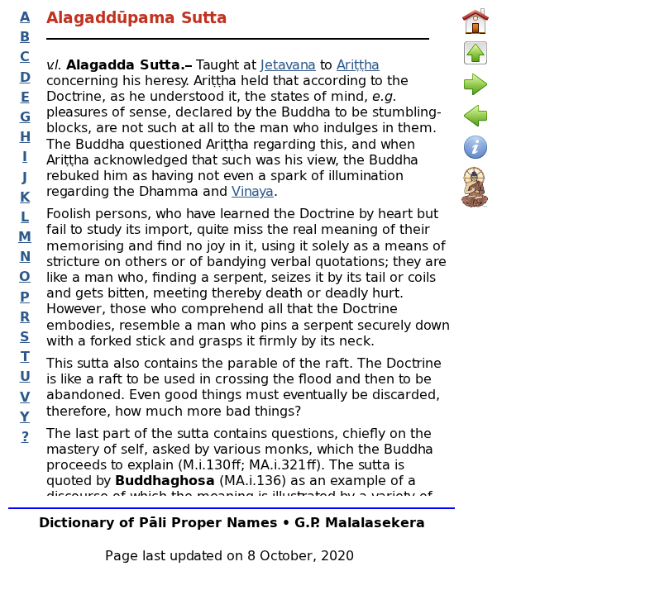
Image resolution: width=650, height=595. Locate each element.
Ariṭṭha (358, 64)
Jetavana (288, 64)
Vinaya (253, 190)
